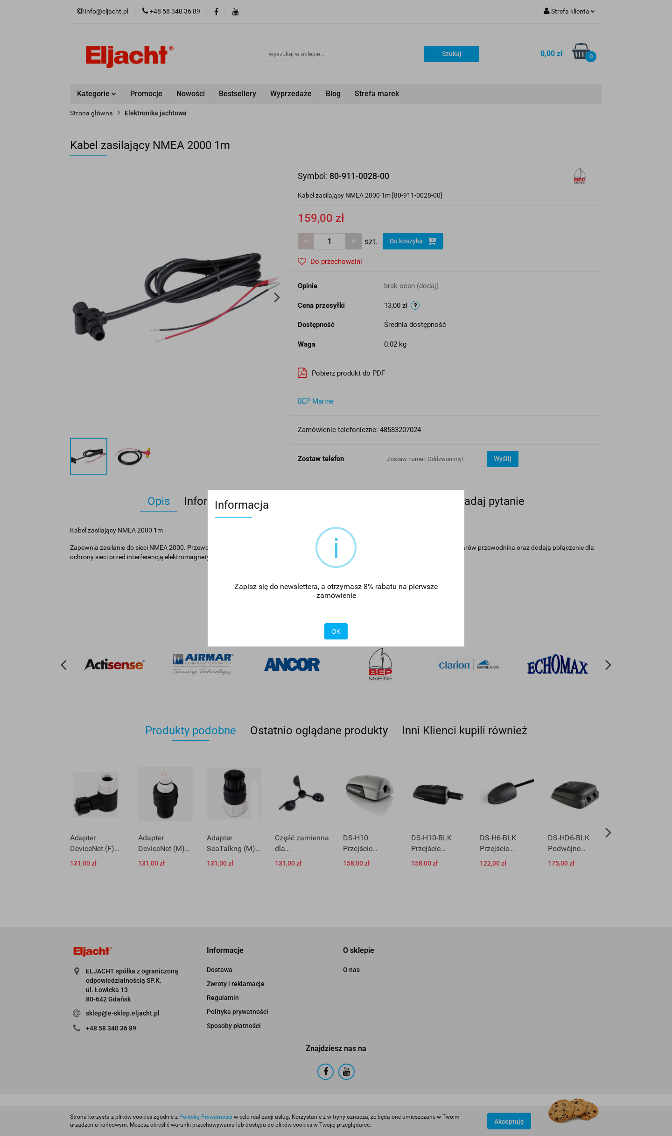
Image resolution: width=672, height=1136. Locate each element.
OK (336, 631)
